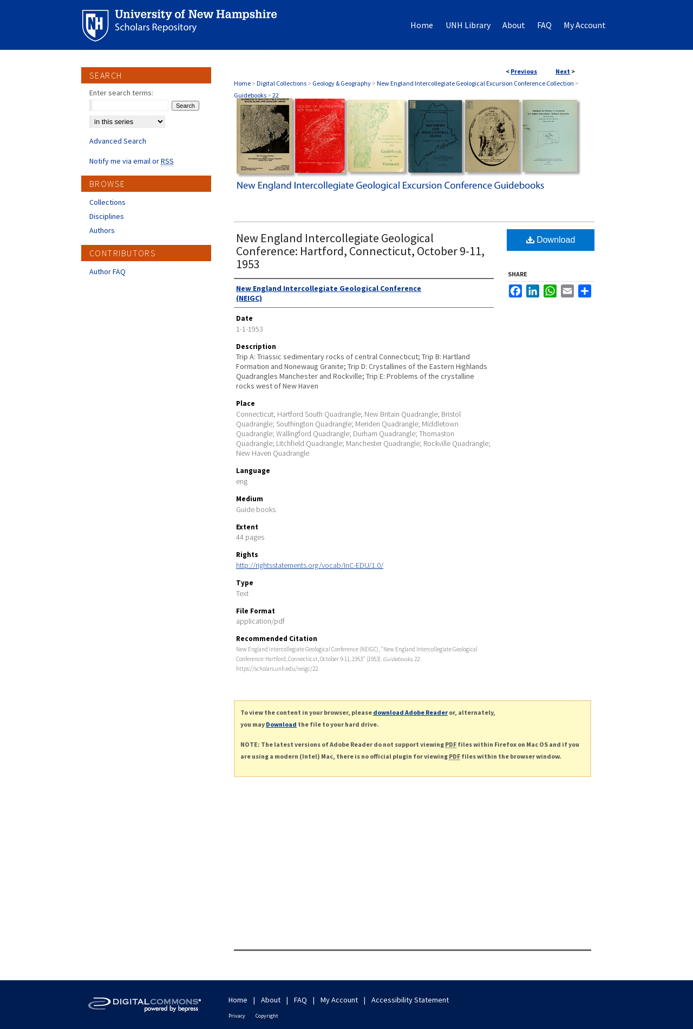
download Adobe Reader (410, 712)
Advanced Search (117, 141)
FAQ (300, 1000)
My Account (339, 1000)
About (270, 1000)
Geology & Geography (341, 83)
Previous (524, 71)
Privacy (236, 1015)
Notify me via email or (131, 161)
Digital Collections (281, 83)
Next (562, 71)
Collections (107, 202)
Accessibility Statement (410, 1000)
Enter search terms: (121, 93)
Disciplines (106, 216)
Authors (102, 230)
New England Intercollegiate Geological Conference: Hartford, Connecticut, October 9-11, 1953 (360, 250)
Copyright (267, 1015)
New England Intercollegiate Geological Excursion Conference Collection (475, 83)
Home (242, 83)
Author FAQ (107, 271)
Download (551, 239)
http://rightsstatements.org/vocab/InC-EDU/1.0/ (309, 565)
